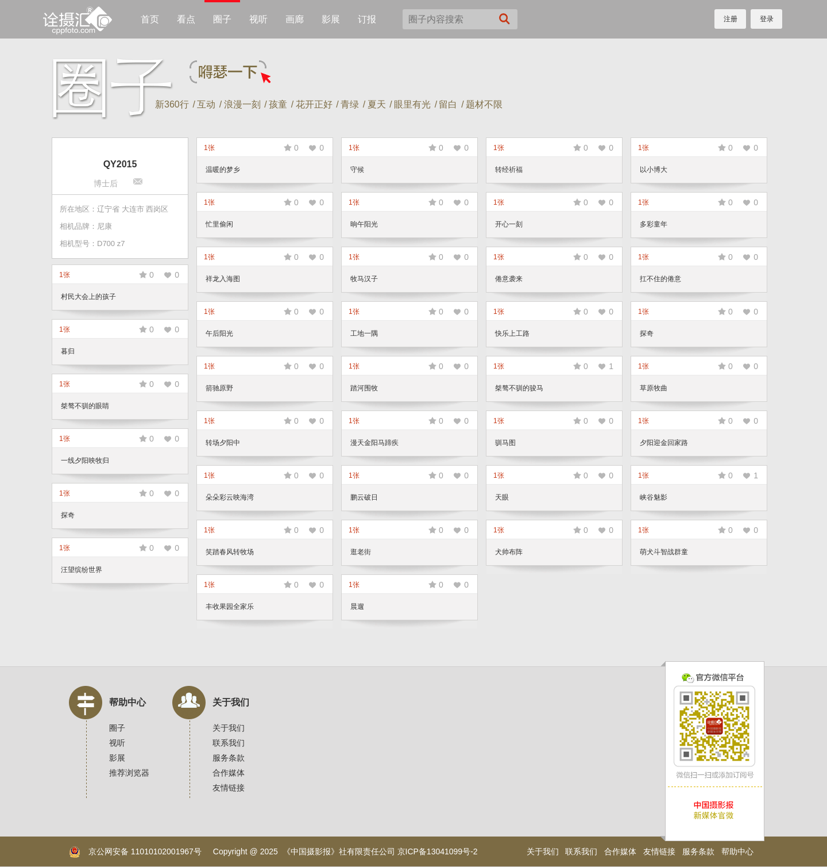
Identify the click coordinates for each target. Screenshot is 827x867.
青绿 (350, 104)
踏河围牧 (364, 388)
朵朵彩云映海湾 (230, 497)
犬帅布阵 (509, 552)
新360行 (172, 104)
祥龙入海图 (223, 279)
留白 (448, 104)
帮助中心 (127, 702)
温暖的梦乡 (223, 170)
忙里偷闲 (219, 224)
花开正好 (314, 104)
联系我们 (228, 742)
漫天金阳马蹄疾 (374, 443)
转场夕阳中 (223, 443)
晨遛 (357, 607)
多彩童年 (653, 224)
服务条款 (228, 757)
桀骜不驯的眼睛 (85, 406)
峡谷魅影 (653, 497)
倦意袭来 (509, 279)
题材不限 (484, 104)
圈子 (222, 19)
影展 (331, 19)
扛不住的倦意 (660, 279)
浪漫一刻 (242, 104)
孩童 (278, 104)
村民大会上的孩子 (88, 297)
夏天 (377, 104)
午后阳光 (219, 333)
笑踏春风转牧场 (230, 552)
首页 (150, 19)
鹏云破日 (364, 497)
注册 (730, 19)
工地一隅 (364, 333)
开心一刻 (509, 224)
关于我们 (230, 702)
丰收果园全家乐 (230, 607)
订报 (367, 19)
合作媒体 (228, 772)
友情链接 (228, 787)
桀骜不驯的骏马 (519, 388)
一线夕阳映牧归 (85, 460)
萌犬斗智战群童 (664, 552)
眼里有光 (412, 104)
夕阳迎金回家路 (664, 443)
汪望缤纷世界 (81, 570)
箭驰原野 (219, 388)
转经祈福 (509, 170)
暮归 (68, 351)
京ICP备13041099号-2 (437, 851)
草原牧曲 (653, 388)
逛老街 (360, 552)
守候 (357, 170)
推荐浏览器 (129, 772)
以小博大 (653, 170)
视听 (258, 19)
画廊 (294, 19)
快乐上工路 (512, 333)
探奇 (647, 333)
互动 (206, 104)
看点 (186, 19)
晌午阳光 (364, 224)
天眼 (502, 497)
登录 (767, 19)
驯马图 (505, 443)
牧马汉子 (364, 279)
